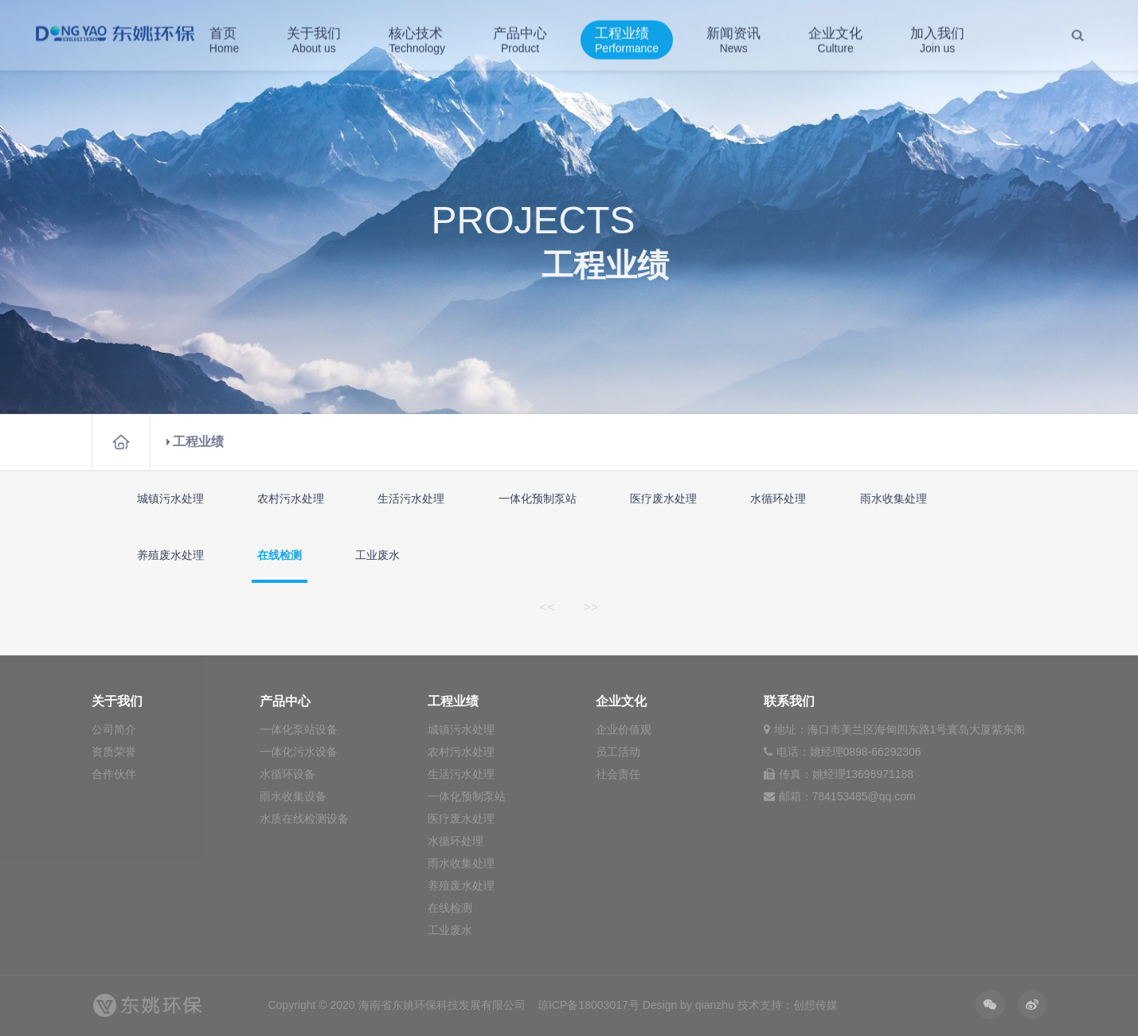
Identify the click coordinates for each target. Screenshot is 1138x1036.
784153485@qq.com (864, 796)
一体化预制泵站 (538, 498)
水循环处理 (778, 498)
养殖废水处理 (170, 555)
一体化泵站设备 (299, 729)
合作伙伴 (114, 774)
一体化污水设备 (299, 751)
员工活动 (618, 751)
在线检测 (279, 555)
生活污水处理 (410, 498)
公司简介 (114, 729)
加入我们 (937, 38)
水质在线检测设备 (304, 818)
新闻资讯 (733, 38)
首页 (224, 38)
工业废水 (377, 555)
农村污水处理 (290, 498)
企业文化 (835, 38)
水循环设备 (287, 774)
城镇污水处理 (170, 498)
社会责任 (618, 774)
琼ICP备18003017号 (588, 1005)
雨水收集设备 (293, 796)
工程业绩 (627, 38)
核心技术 (417, 38)
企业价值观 (623, 729)
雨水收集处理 (893, 498)
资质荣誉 (114, 751)
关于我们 (314, 38)
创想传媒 (815, 1005)
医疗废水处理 (663, 498)
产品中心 (520, 38)
